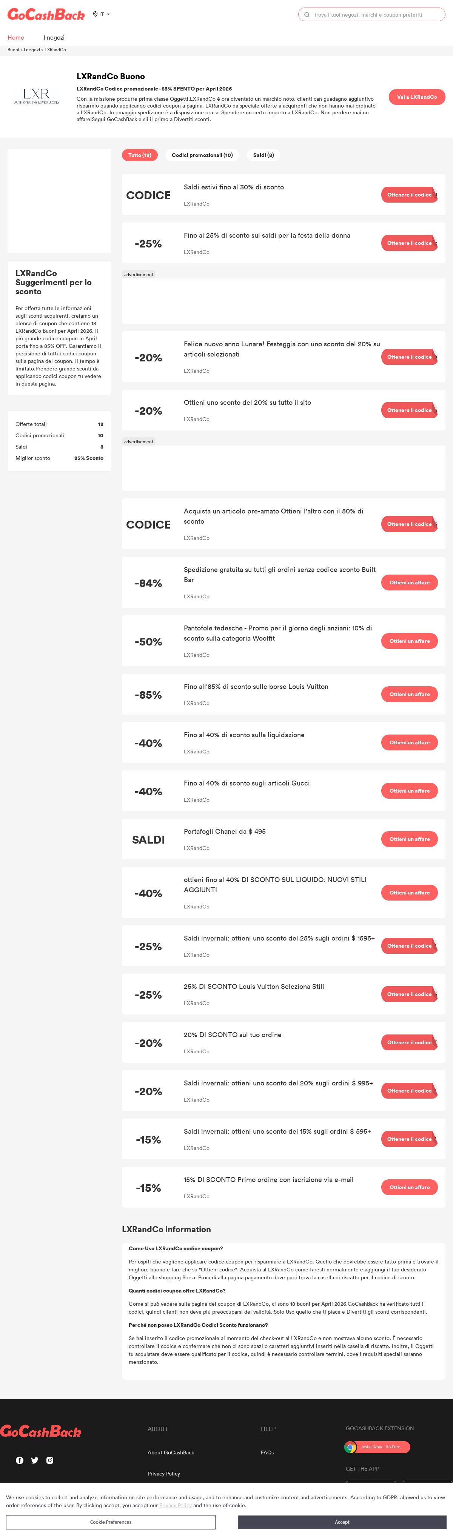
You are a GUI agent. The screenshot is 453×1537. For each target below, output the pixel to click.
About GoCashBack (171, 1452)
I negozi (32, 49)
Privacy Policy (164, 1473)
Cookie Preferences (110, 1522)
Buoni (13, 49)
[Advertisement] (59, 201)
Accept (342, 1522)
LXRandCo (55, 49)
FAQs (267, 1452)
